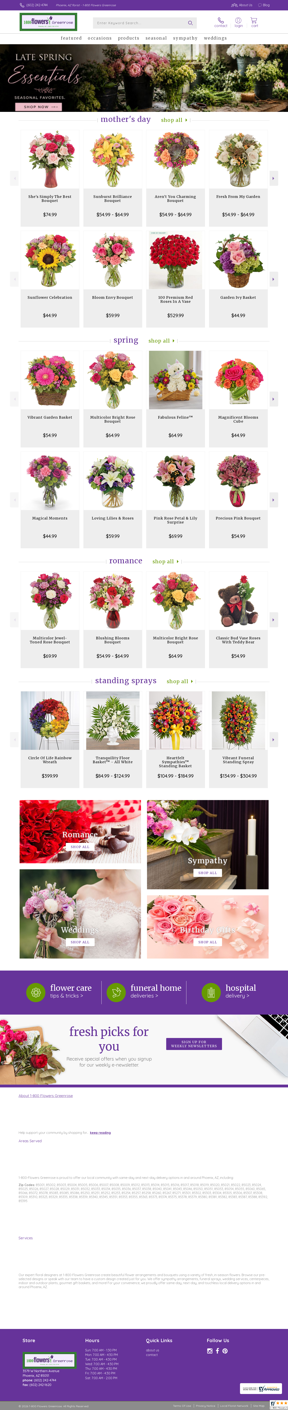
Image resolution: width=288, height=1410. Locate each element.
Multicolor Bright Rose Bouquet (112, 419)
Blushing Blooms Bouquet (113, 640)
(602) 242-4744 (37, 5)
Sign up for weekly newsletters (194, 1044)
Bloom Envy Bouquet (112, 297)
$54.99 (50, 435)
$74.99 (50, 215)
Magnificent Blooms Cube (238, 419)
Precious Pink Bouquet (238, 518)
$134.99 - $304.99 (238, 776)
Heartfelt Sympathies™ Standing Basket (175, 762)
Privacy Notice (205, 1406)
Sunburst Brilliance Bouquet (112, 198)
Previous (14, 178)
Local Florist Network (234, 1406)
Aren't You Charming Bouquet (175, 198)
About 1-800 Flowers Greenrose (46, 1095)
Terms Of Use (182, 1406)
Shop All (172, 120)
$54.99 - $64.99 (113, 215)
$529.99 (175, 315)
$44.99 (50, 315)
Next (274, 178)
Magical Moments (50, 518)
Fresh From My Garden (238, 196)
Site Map (259, 1406)
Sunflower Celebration (50, 297)
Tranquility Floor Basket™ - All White (113, 760)
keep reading (100, 1133)
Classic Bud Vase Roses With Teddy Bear (238, 640)
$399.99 (50, 776)
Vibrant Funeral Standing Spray (238, 760)
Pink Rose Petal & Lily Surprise (175, 520)
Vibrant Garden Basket (50, 417)
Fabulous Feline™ (175, 417)
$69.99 (175, 536)
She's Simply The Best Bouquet (50, 198)
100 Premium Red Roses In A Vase (175, 299)
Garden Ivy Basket (238, 297)
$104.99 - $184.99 (176, 776)
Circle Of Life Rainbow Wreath (50, 760)
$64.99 (113, 435)
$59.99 (113, 315)
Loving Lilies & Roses (113, 518)
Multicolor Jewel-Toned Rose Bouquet (50, 640)
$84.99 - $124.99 (113, 776)
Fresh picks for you (109, 1046)
